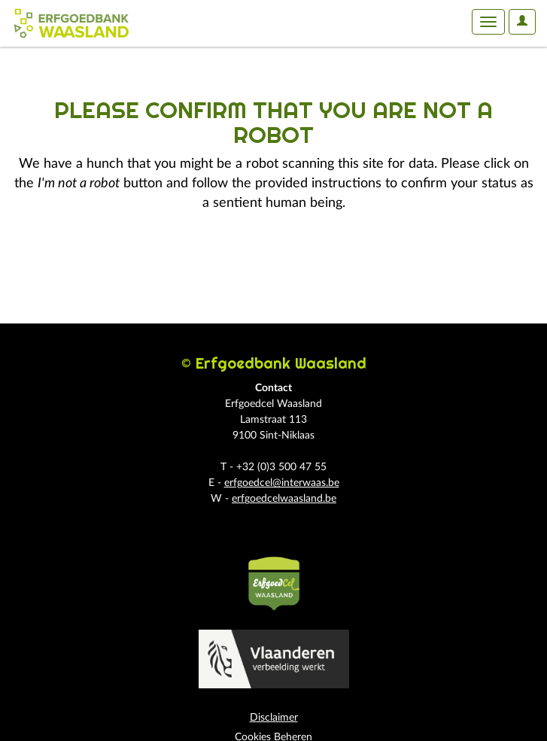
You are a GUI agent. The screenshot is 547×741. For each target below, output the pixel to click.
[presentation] (137, 261)
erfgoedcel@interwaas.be (281, 483)
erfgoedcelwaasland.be (284, 498)
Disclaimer (274, 717)
